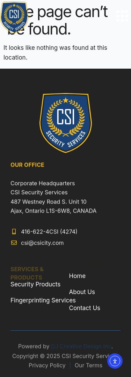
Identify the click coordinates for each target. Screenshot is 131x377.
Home (77, 275)
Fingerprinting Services (43, 300)
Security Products (35, 284)
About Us (82, 291)
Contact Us (85, 308)
